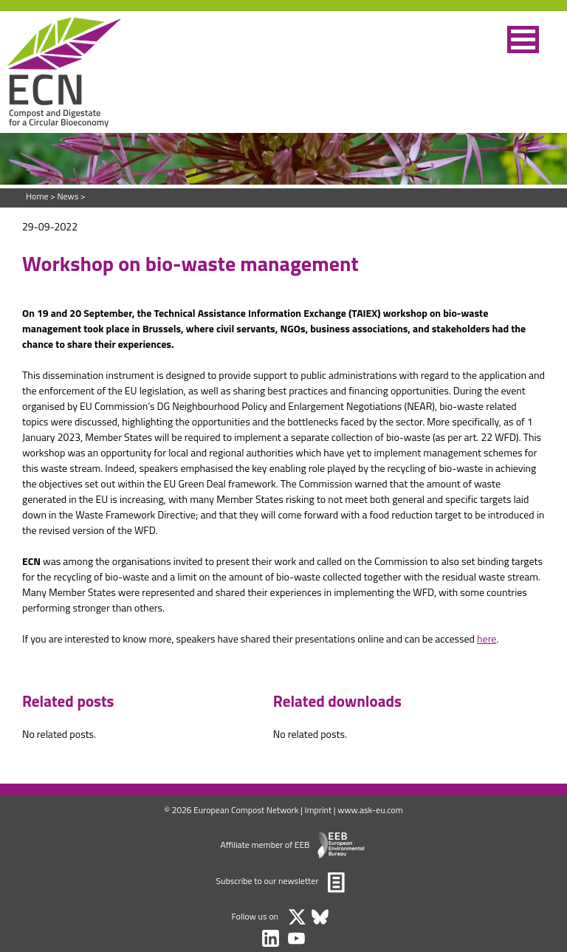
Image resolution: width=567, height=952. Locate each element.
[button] (523, 39)
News (67, 196)
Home (37, 196)
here (486, 638)
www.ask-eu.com (369, 810)
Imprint (318, 810)
